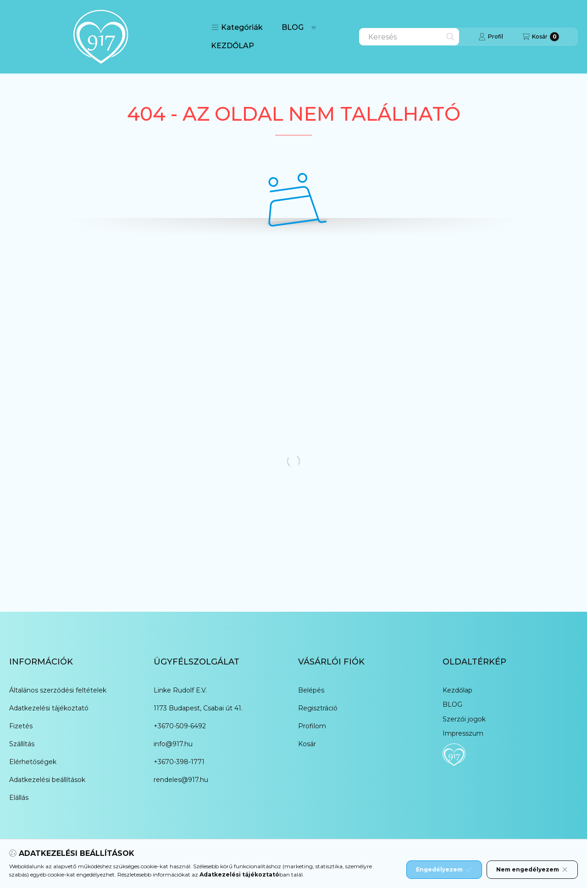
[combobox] (409, 37)
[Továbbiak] (313, 27)
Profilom (312, 726)
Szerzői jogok (464, 719)
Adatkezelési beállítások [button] (47, 780)
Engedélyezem (444, 869)
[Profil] (491, 37)
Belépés (311, 690)
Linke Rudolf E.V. (180, 690)
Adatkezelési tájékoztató (49, 708)
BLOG (293, 27)
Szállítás (21, 744)
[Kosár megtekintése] (540, 37)
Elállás (18, 797)
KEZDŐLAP (232, 45)
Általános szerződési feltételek (57, 690)
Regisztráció (318, 708)
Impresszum (463, 733)
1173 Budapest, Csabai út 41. (198, 708)
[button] (237, 27)
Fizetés (21, 726)
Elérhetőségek (32, 762)
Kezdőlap (457, 690)
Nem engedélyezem (532, 869)
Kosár (307, 744)
